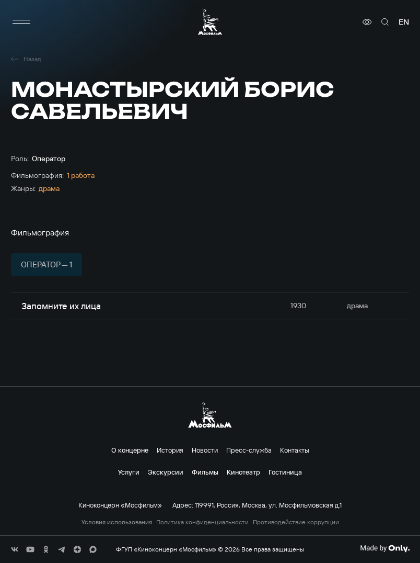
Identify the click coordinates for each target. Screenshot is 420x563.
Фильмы (205, 472)
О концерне (129, 450)
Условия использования (116, 522)
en (404, 22)
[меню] (21, 22)
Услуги (128, 472)
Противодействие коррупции (296, 522)
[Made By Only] (385, 548)
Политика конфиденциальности (202, 522)
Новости (205, 450)
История (170, 450)
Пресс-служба (249, 450)
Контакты (294, 450)
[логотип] (210, 22)
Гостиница (285, 472)
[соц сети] (14, 549)
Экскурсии (165, 472)
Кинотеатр (243, 472)
